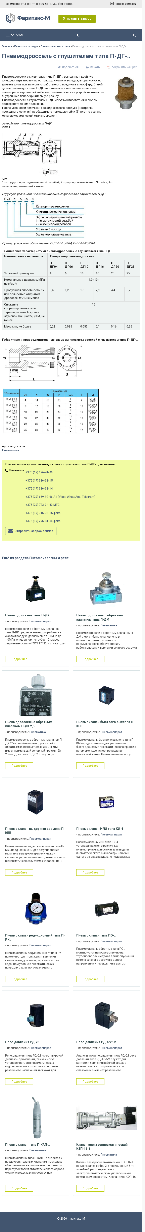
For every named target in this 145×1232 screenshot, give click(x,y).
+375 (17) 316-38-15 (39, 480)
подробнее (19, 659)
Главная (7, 46)
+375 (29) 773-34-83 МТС (43, 505)
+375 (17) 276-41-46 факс (43, 521)
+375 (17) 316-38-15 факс (43, 513)
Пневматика (10, 450)
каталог (14, 35)
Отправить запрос (77, 18)
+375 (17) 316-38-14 (39, 488)
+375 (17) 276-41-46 (39, 472)
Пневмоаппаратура (26, 46)
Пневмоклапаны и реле (55, 46)
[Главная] (28, 22)
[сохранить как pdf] (122, 67)
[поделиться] (68, 67)
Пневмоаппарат (40, 621)
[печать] (93, 67)
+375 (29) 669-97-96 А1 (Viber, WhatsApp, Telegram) (60, 497)
